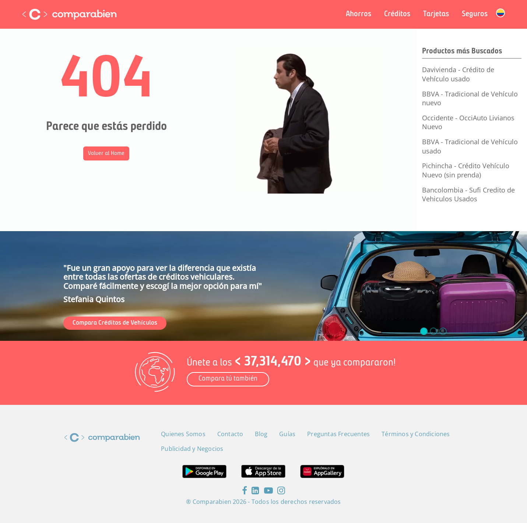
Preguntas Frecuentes (338, 434)
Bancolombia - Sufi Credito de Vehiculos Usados (468, 194)
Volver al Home (106, 153)
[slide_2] (443, 331)
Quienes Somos (183, 434)
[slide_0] (424, 331)
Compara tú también (227, 378)
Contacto (230, 434)
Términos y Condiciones (416, 434)
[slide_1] (433, 331)
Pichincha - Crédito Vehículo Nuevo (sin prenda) (465, 170)
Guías (287, 434)
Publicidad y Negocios (192, 449)
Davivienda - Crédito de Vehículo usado (458, 74)
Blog (261, 434)
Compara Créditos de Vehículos (115, 323)
